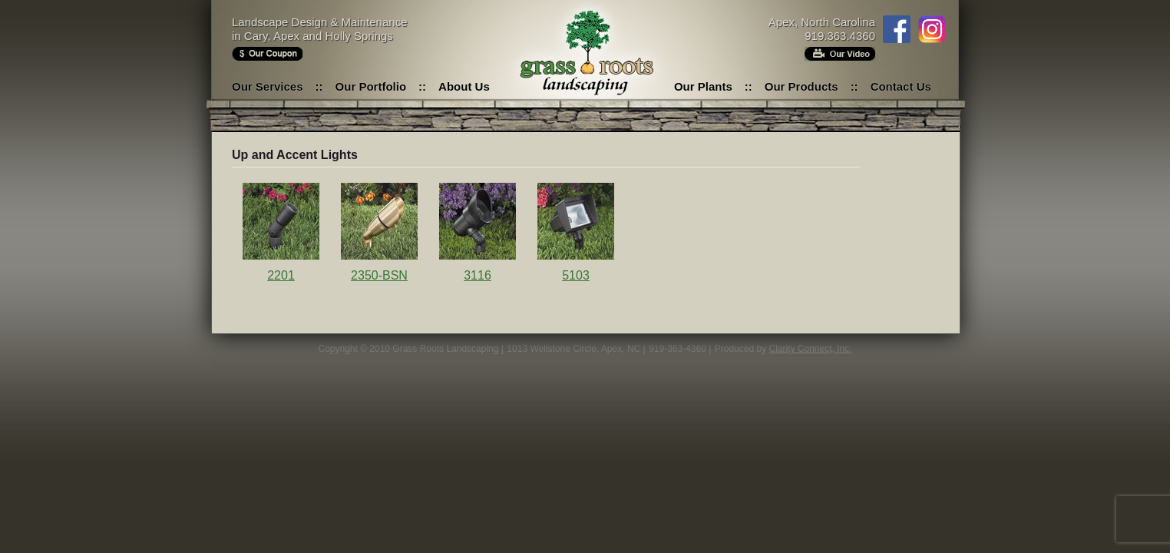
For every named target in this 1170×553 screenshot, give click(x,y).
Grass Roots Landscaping (585, 54)
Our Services (267, 87)
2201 (281, 275)
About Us (464, 87)
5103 (576, 275)
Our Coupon (267, 54)
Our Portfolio (371, 87)
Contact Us (901, 87)
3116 (477, 275)
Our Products (801, 87)
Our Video (840, 54)
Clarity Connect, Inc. (809, 348)
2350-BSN (379, 275)
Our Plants (703, 87)
